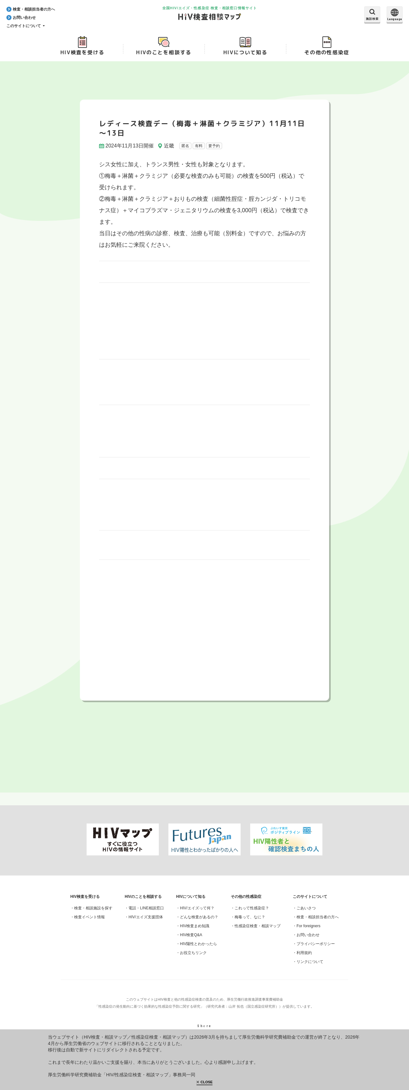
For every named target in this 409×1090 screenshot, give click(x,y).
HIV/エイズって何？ (197, 915)
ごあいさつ (306, 915)
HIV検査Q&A (191, 942)
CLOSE (207, 1082)
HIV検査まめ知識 (194, 933)
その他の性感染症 (326, 54)
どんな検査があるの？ (199, 924)
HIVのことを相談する (163, 54)
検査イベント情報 (89, 924)
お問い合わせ (308, 942)
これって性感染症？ (252, 915)
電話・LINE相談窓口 (146, 915)
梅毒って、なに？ (250, 924)
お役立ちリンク (193, 960)
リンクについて (310, 969)
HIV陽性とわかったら (198, 951)
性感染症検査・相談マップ (258, 933)
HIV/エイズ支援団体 (145, 924)
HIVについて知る (245, 54)
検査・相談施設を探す (93, 915)
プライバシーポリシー (316, 951)
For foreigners (308, 933)
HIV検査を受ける (82, 54)
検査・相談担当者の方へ (318, 924)
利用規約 (304, 960)
